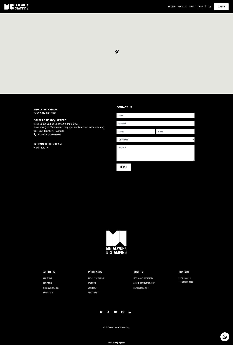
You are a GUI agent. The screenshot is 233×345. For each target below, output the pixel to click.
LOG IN (200, 6)
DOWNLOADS (48, 292)
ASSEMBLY (92, 288)
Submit (123, 167)
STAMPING (92, 283)
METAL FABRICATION (96, 278)
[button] (116, 52)
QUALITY (192, 6)
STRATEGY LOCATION (51, 288)
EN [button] (210, 6)
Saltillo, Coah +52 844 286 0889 (185, 280)
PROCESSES (182, 6)
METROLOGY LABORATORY (143, 278)
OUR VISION (47, 278)
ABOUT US (171, 6)
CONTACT (221, 6)
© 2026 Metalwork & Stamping (116, 327)
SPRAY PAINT (93, 292)
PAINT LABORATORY (140, 288)
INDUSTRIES (47, 283)
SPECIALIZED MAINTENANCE (144, 283)
